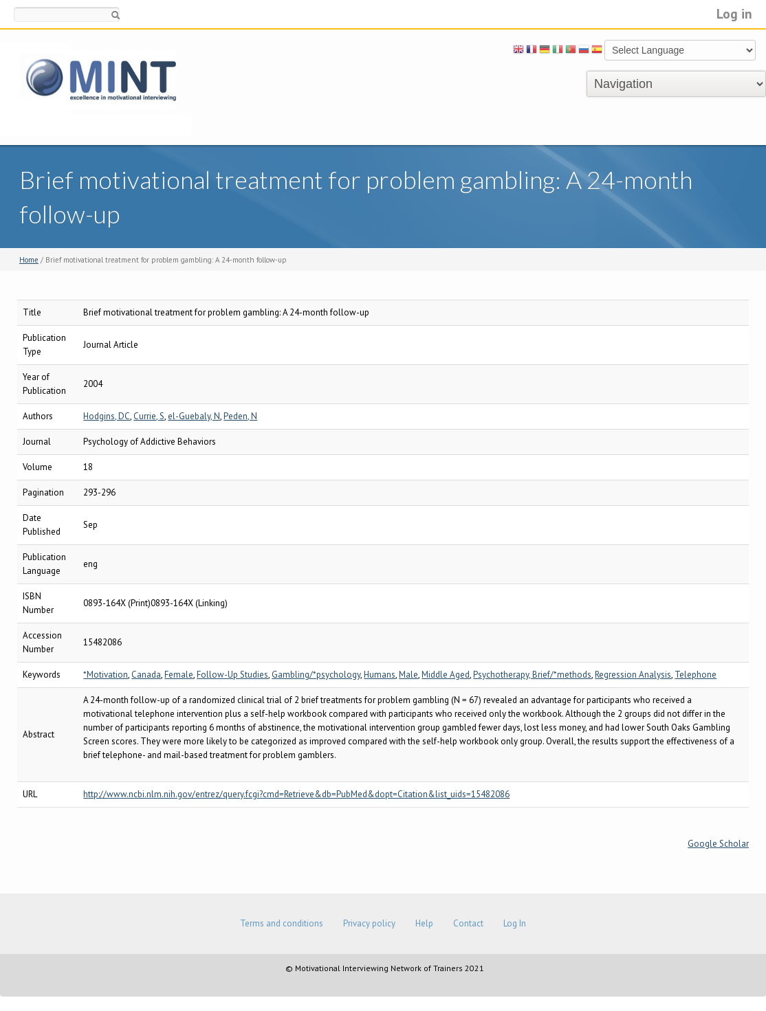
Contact (468, 923)
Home (29, 260)
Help (424, 923)
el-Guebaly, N (194, 416)
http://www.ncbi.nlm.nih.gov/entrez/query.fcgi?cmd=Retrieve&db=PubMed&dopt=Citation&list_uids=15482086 (296, 794)
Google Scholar (718, 843)
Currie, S (148, 416)
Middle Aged (446, 674)
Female (178, 674)
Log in (734, 13)
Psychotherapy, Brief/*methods (532, 674)
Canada (146, 674)
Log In (514, 923)
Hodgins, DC (106, 416)
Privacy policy (369, 923)
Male (408, 674)
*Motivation (105, 674)
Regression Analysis (633, 674)
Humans (379, 674)
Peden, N (240, 416)
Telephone (695, 674)
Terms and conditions (281, 923)
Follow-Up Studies (232, 674)
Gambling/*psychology (316, 674)
